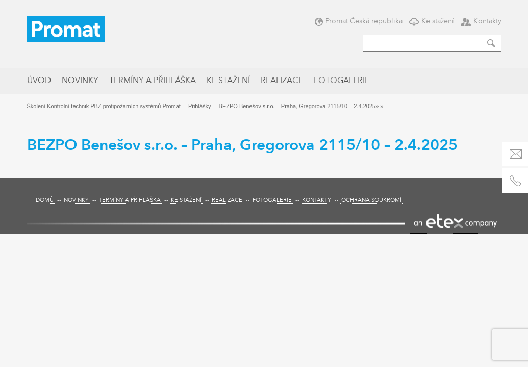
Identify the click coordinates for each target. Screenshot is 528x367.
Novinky (80, 81)
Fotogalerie (341, 81)
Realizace (282, 81)
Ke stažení (431, 21)
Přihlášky (199, 106)
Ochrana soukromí (371, 200)
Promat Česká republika (359, 21)
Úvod (39, 81)
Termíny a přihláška (152, 81)
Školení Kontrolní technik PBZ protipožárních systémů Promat (104, 106)
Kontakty (481, 21)
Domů (45, 200)
